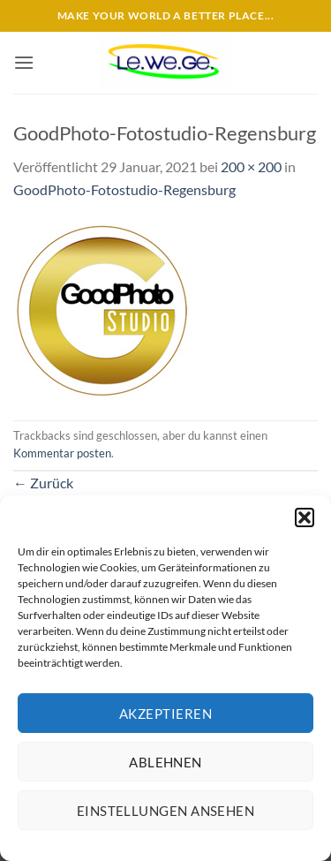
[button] (304, 517)
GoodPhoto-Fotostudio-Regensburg (124, 189)
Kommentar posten (62, 453)
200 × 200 (251, 166)
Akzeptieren (165, 713)
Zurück (43, 482)
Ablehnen (165, 762)
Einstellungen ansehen (165, 811)
